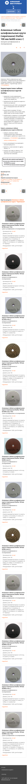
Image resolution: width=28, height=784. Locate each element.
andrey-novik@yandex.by (10, 140)
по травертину (15, 181)
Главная (3, 16)
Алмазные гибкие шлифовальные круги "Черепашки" (13, 17)
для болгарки (4, 184)
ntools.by (4, 774)
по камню (9, 179)
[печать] (20, 47)
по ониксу (7, 181)
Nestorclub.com (6, 779)
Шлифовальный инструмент (13, 16)
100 (2, 176)
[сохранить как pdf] (24, 47)
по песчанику (16, 179)
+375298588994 (5, 85)
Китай (2, 173)
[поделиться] (16, 47)
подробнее (5, 248)
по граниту (4, 179)
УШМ (9, 184)
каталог (11, 11)
